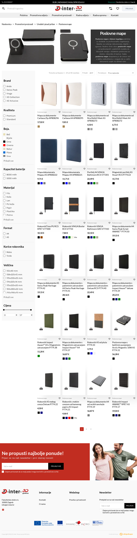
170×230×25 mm (12, 278)
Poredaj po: (102, 73)
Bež (6, 134)
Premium (9, 115)
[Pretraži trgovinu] (3, 9)
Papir (7, 208)
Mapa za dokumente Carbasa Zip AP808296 (48, 116)
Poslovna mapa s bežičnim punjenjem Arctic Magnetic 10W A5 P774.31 (123, 346)
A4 (6, 233)
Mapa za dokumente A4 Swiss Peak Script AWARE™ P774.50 (123, 229)
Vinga (7, 93)
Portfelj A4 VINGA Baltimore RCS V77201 (98, 173)
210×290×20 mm (13, 292)
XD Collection (11, 97)
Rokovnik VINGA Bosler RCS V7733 (73, 227)
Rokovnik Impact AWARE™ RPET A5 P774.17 (121, 404)
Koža (7, 197)
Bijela (7, 138)
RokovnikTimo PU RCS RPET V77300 (48, 227)
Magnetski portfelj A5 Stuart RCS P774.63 (122, 173)
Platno (8, 215)
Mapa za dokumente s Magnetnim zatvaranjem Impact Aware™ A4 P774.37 (73, 346)
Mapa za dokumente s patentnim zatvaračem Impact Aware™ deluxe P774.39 (122, 287)
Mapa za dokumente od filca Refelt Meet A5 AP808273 (98, 118)
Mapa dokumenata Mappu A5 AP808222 (47, 173)
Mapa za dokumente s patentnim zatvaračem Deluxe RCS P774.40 (97, 286)
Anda (7, 86)
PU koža (8, 204)
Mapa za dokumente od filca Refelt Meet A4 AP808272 (123, 118)
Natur (7, 149)
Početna (20, 17)
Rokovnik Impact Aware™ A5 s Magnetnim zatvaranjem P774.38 (48, 345)
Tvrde (7, 256)
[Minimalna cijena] (9, 315)
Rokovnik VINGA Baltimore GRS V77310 (98, 227)
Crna (7, 141)
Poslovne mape (42, 112)
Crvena (8, 145)
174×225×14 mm (12, 281)
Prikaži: (85, 73)
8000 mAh (10, 174)
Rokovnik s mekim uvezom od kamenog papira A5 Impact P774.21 (71, 405)
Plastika (9, 211)
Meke (7, 252)
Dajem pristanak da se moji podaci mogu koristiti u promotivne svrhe (30, 472)
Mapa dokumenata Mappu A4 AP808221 (72, 173)
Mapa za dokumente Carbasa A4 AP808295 (72, 116)
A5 (6, 237)
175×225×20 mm (12, 285)
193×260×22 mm (13, 289)
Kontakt (118, 17)
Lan (6, 200)
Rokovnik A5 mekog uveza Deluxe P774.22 (47, 403)
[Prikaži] (91, 73)
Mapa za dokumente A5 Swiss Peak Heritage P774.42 (48, 286)
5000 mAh (10, 178)
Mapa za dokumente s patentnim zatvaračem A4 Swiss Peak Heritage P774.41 (73, 287)
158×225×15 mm (12, 274)
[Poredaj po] (121, 73)
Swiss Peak (10, 90)
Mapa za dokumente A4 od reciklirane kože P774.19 (98, 404)
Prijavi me (56, 466)
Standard (9, 119)
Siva (7, 156)
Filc (6, 193)
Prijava (130, 505)
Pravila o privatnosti (77, 500)
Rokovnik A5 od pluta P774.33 (97, 343)
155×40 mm (10, 271)
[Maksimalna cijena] (25, 315)
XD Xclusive (10, 101)
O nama (42, 504)
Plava (7, 152)
